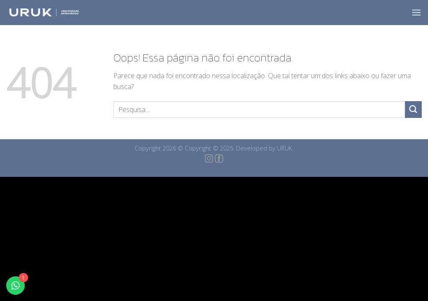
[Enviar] (413, 109)
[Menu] (416, 12)
